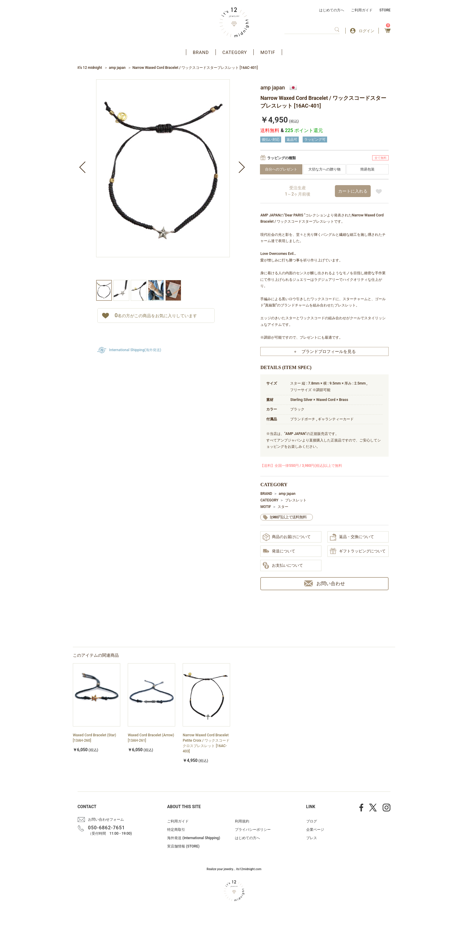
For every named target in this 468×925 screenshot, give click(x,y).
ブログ (311, 821)
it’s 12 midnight (90, 68)
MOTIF (267, 52)
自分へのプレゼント (281, 169)
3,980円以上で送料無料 (288, 517)
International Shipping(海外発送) (135, 350)
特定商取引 (176, 830)
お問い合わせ (324, 583)
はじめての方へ (331, 10)
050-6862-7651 (106, 828)
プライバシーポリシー (253, 830)
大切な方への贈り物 (324, 169)
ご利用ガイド (361, 10)
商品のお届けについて (287, 537)
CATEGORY (234, 52)
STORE (384, 10)
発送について (279, 551)
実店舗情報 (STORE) (183, 846)
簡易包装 (367, 169)
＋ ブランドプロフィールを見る (324, 351)
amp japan (117, 68)
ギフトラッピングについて (358, 551)
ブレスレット (296, 500)
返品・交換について (352, 537)
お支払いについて (283, 566)
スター (283, 507)
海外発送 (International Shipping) (193, 838)
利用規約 (242, 821)
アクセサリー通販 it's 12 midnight (234, 22)
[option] (163, 179)
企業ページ (315, 830)
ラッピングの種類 (281, 158)
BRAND (201, 52)
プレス (311, 838)
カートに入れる (352, 191)
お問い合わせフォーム (106, 819)
